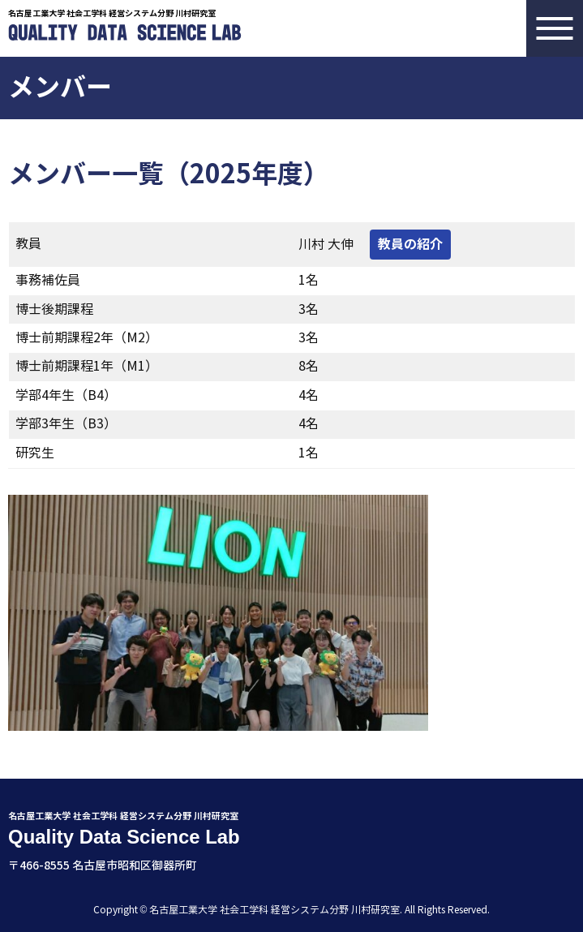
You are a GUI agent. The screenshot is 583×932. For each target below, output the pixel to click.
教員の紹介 (410, 244)
